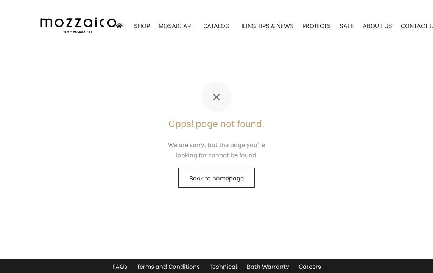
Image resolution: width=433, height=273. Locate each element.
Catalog (216, 25)
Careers (310, 266)
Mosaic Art (177, 25)
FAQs (119, 266)
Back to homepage (216, 177)
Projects (316, 25)
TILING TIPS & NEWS (266, 25)
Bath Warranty (268, 266)
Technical (223, 266)
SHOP (142, 25)
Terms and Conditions (168, 266)
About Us (377, 25)
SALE (347, 25)
